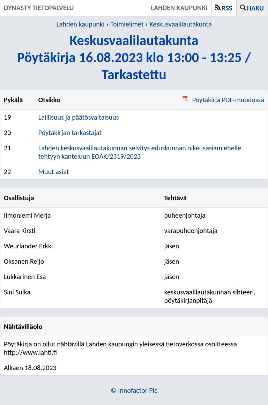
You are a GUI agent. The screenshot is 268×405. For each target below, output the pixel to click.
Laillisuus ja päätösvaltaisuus (78, 117)
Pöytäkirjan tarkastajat (70, 132)
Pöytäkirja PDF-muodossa (223, 100)
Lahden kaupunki (80, 24)
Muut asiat (53, 171)
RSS (227, 8)
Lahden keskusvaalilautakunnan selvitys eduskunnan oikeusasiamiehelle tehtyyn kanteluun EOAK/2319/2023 (139, 152)
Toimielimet (126, 24)
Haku (255, 8)
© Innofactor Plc (134, 390)
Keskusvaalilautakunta (180, 24)
